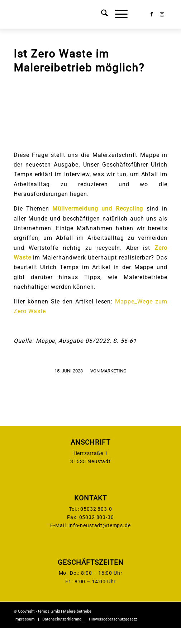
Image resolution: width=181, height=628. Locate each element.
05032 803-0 (96, 509)
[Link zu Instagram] (162, 14)
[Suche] (101, 14)
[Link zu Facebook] (151, 14)
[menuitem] (101, 14)
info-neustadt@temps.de (99, 525)
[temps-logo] (75, 14)
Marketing (114, 371)
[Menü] (118, 14)
